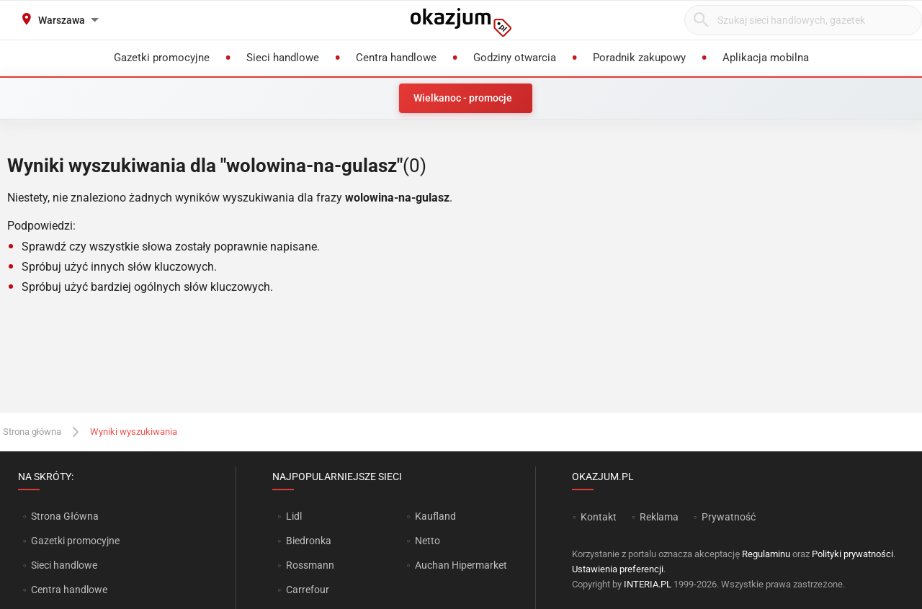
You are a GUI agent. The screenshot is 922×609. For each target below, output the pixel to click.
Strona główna (32, 431)
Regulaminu (766, 554)
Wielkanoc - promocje (462, 98)
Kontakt (599, 517)
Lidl (294, 516)
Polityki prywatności (852, 554)
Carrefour (307, 589)
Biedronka (308, 540)
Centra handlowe (69, 589)
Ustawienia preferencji (617, 569)
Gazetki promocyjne (75, 540)
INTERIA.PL (647, 584)
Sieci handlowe (64, 565)
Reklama (659, 517)
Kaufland (435, 516)
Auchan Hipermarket (461, 565)
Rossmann (310, 565)
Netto (427, 540)
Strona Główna (64, 516)
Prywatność (729, 517)
